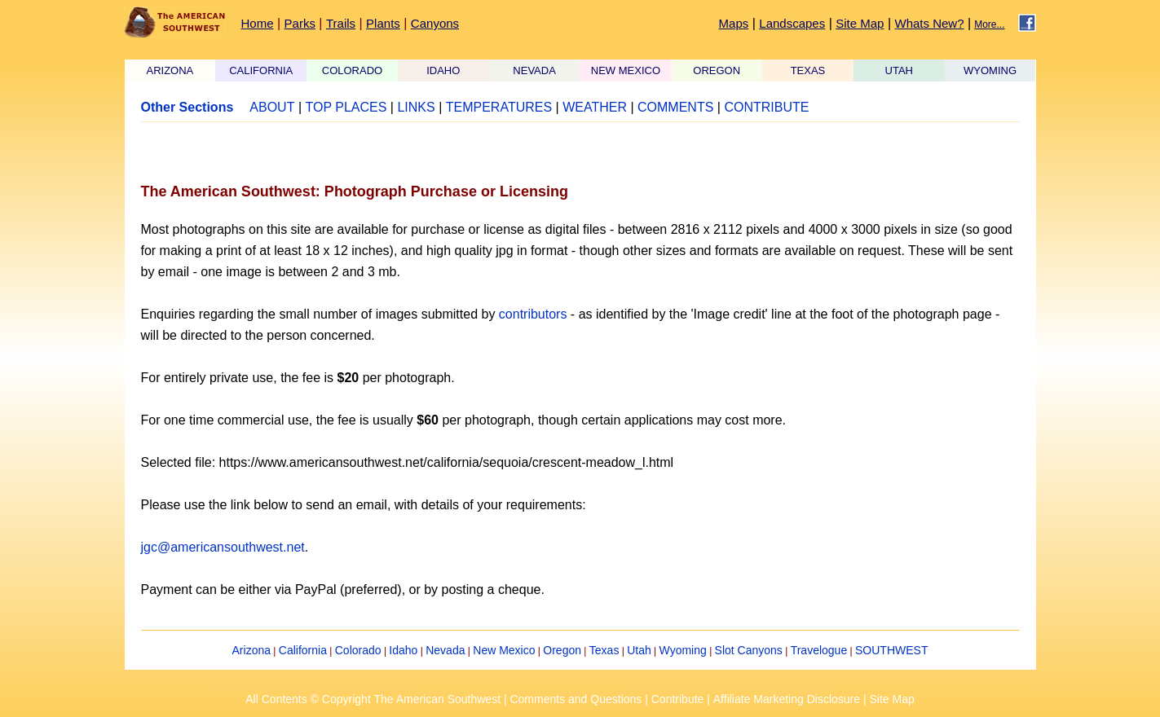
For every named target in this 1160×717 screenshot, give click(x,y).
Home (257, 23)
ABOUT (271, 107)
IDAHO (443, 70)
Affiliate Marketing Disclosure (786, 699)
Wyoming (683, 650)
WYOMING (990, 70)
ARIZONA (170, 70)
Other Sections (187, 107)
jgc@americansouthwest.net (223, 547)
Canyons (435, 23)
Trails (340, 23)
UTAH (899, 70)
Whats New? (929, 23)
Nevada (445, 650)
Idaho (403, 650)
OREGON (716, 70)
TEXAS (808, 70)
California (303, 650)
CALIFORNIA (261, 70)
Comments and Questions (575, 699)
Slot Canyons (749, 650)
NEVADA (534, 70)
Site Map (860, 23)
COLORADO (352, 70)
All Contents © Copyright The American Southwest (373, 699)
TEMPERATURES (499, 107)
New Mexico (504, 650)
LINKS (415, 107)
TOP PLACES (345, 107)
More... (989, 24)
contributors (533, 314)
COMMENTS (675, 107)
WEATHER (594, 107)
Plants (383, 23)
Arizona (251, 650)
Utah (639, 650)
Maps (734, 23)
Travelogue (819, 650)
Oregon (562, 650)
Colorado (358, 650)
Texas (604, 650)
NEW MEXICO (625, 70)
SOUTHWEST (891, 650)
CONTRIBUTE (766, 107)
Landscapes (792, 23)
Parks (299, 23)
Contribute (677, 699)
